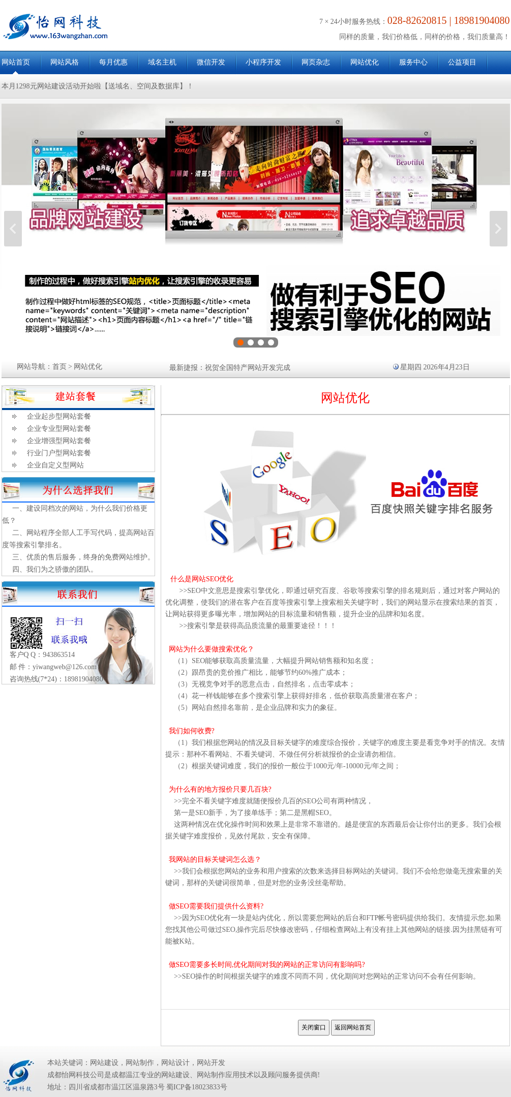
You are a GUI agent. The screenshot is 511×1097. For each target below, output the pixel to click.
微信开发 (211, 62)
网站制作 (140, 1063)
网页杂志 (316, 62)
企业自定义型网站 (55, 465)
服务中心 (413, 62)
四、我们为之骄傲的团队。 (55, 569)
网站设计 (175, 1063)
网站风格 (64, 62)
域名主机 (162, 62)
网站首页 (16, 62)
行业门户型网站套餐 (59, 453)
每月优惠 (113, 62)
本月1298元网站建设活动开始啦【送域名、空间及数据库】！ (98, 86)
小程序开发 (263, 62)
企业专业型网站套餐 (59, 428)
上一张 (13, 228)
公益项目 (462, 62)
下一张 (498, 228)
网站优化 (364, 62)
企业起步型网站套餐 (59, 416)
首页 (59, 366)
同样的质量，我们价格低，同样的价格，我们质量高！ (424, 37)
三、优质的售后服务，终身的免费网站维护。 (83, 557)
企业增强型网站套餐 (59, 441)
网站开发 (211, 1063)
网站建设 (104, 1063)
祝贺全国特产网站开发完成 (247, 367)
